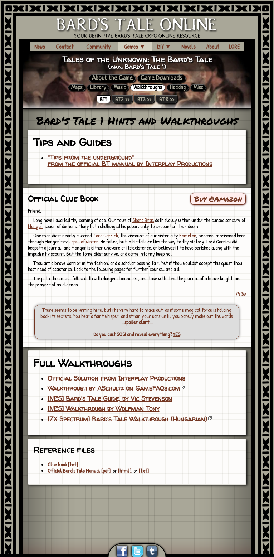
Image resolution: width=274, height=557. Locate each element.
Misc (198, 88)
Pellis (241, 293)
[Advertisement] (137, 505)
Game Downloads (161, 78)
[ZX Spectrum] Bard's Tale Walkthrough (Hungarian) (127, 419)
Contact (64, 46)
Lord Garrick (106, 235)
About (212, 46)
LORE (234, 46)
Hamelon (187, 235)
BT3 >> (144, 99)
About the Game (112, 78)
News (39, 46)
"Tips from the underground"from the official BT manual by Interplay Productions (130, 160)
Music (120, 88)
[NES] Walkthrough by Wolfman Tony (104, 409)
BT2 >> (122, 99)
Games (134, 46)
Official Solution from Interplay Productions (116, 378)
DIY (164, 46)
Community (98, 46)
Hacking (178, 88)
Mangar (35, 226)
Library (98, 88)
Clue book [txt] (63, 464)
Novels (188, 46)
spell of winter (85, 241)
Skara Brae (143, 220)
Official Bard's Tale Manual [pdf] (79, 470)
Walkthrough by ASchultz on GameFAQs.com (114, 388)
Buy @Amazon (218, 199)
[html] (124, 470)
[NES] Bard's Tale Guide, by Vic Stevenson (110, 398)
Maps (76, 88)
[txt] (144, 470)
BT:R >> (166, 99)
